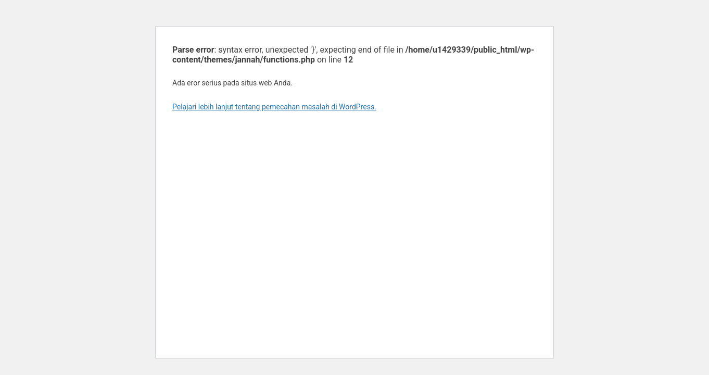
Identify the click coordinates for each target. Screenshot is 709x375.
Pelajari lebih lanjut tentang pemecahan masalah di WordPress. (274, 107)
